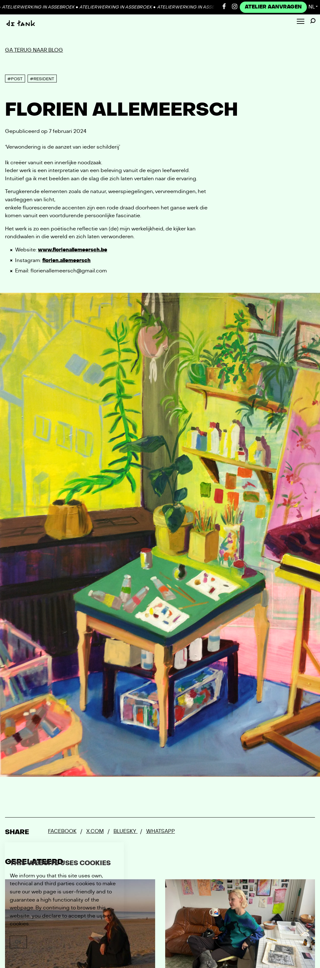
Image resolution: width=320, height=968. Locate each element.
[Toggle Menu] (300, 21)
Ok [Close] (18, 942)
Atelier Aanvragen (273, 7)
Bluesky (125, 831)
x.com (95, 831)
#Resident (42, 79)
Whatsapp (160, 831)
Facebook (62, 831)
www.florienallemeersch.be (72, 250)
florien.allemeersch (66, 260)
